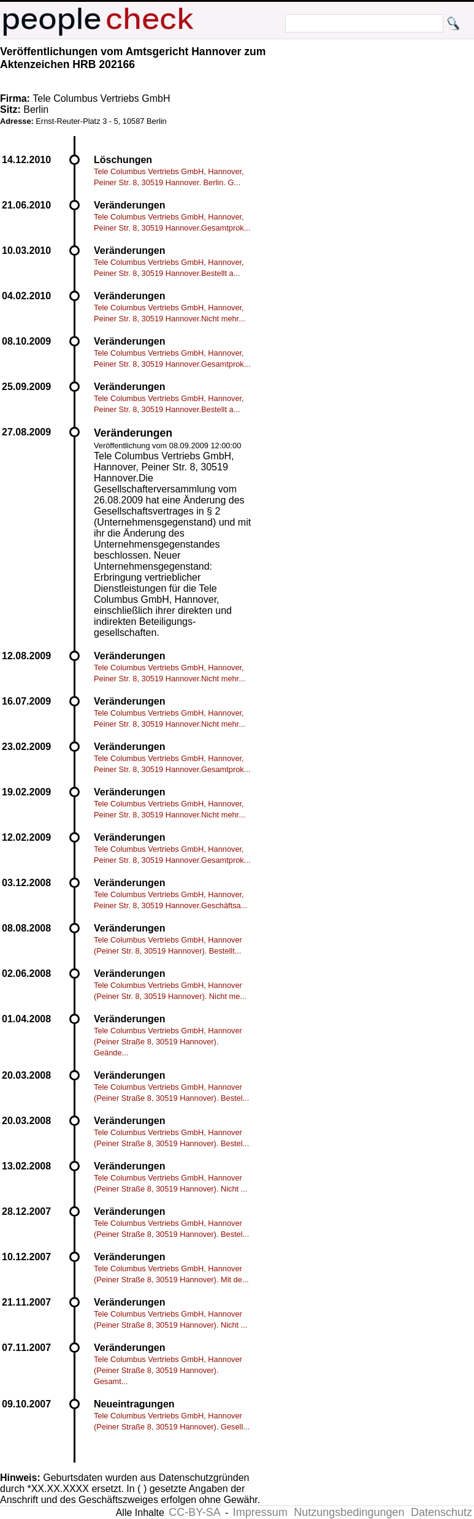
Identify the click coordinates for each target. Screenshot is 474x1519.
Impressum (260, 1512)
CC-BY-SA (194, 1512)
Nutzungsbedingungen (349, 1512)
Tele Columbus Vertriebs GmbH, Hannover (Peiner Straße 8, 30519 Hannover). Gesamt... (168, 1370)
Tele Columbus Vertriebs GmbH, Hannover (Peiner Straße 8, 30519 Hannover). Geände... (168, 1041)
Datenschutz (441, 1512)
